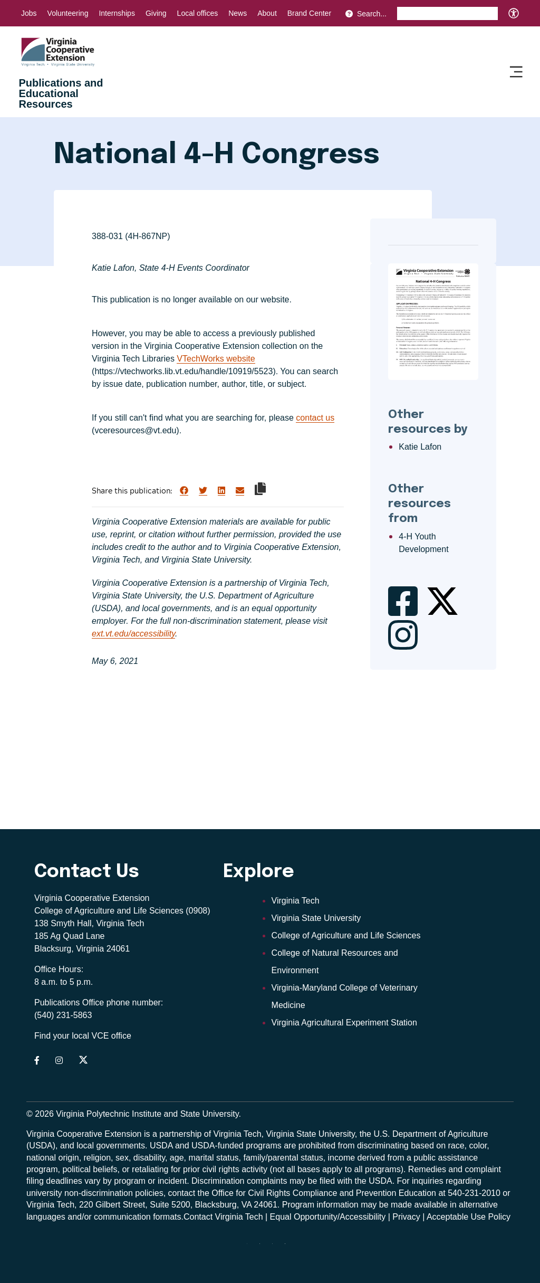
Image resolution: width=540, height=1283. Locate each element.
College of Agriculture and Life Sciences (346, 935)
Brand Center (309, 13)
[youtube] (263, 1247)
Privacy (406, 1216)
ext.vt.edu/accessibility (133, 633)
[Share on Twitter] (203, 491)
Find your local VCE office (82, 1035)
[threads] (251, 1247)
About (267, 13)
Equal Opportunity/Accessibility (328, 1216)
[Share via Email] (240, 491)
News (237, 13)
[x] (276, 1247)
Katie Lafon (420, 446)
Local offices (197, 13)
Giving (156, 13)
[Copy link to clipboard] (260, 488)
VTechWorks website (216, 358)
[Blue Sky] (289, 1247)
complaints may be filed (291, 1180)
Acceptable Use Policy (468, 1216)
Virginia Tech (296, 900)
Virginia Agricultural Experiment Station (344, 1022)
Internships (116, 13)
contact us (315, 417)
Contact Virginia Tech (223, 1216)
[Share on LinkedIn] (221, 491)
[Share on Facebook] (184, 491)
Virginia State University (316, 918)
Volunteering (68, 13)
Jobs (29, 13)
